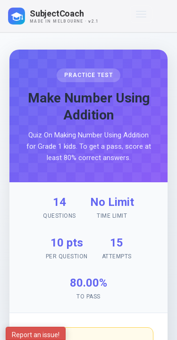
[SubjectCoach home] (61, 16)
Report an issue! (35, 335)
